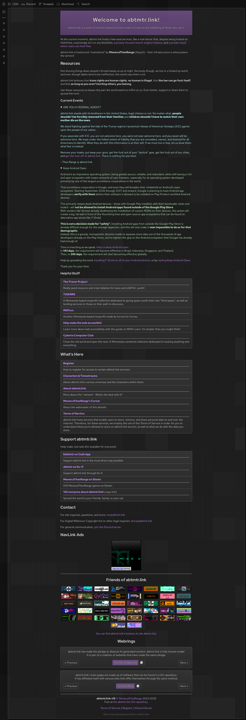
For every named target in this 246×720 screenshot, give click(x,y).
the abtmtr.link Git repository (130, 702)
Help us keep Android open (112, 247)
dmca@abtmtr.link (141, 521)
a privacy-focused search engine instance (138, 42)
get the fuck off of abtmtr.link (82, 156)
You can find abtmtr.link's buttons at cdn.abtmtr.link (126, 633)
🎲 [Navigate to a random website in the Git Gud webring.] (138, 686)
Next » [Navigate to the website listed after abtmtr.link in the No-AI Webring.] (184, 662)
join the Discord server (107, 527)
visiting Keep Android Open (174, 260)
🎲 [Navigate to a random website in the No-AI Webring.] (141, 662)
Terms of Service (110, 708)
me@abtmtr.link (116, 515)
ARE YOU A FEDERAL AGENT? (82, 107)
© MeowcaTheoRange (129, 698)
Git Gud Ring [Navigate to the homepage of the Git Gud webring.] (125, 686)
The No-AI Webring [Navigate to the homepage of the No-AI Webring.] (125, 662)
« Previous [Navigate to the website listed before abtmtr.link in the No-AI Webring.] (71, 662)
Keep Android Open (74, 168)
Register (127, 708)
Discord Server (143, 708)
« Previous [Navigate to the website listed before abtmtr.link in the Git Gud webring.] (71, 686)
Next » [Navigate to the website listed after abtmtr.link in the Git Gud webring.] (184, 686)
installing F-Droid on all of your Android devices (122, 260)
